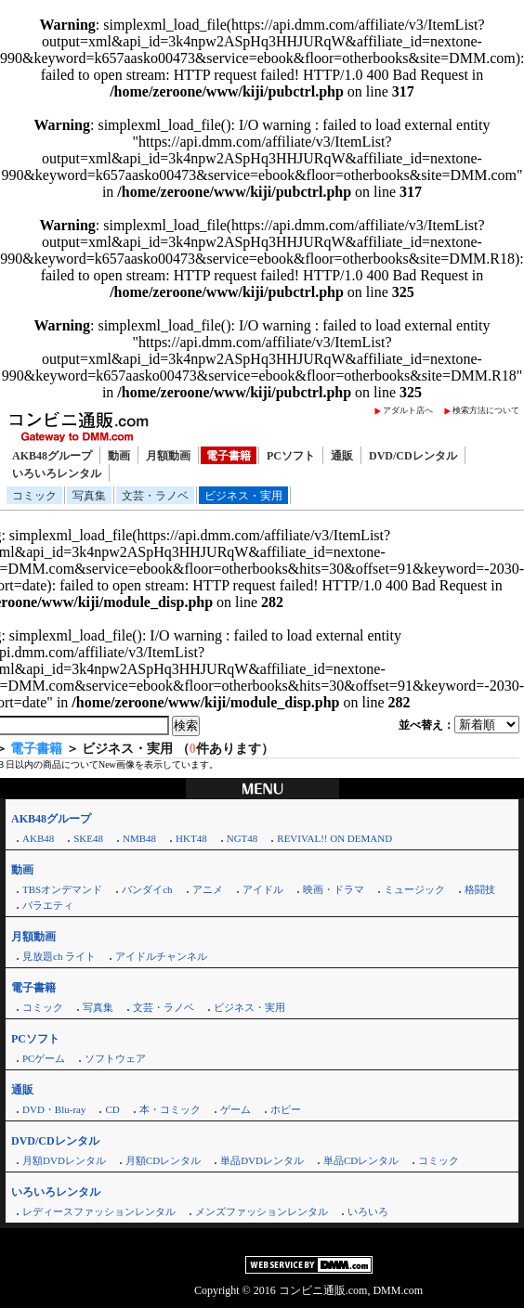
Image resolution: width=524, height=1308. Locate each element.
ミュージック (414, 889)
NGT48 (242, 838)
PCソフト (291, 455)
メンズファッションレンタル (261, 1211)
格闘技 (480, 889)
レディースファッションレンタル (99, 1211)
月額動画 (168, 455)
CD (112, 1109)
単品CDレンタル (361, 1160)
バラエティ (47, 905)
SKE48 (88, 838)
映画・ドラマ (333, 889)
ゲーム (235, 1109)
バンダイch (147, 889)
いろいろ (367, 1211)
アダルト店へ (408, 410)
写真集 (89, 495)
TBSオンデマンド (62, 889)
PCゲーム (43, 1058)
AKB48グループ (52, 455)
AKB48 (38, 838)
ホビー (285, 1109)
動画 (119, 455)
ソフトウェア (115, 1058)
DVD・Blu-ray (53, 1109)
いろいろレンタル (56, 473)
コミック (34, 495)
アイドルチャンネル (161, 956)
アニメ (207, 889)
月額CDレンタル (163, 1160)
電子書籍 (228, 455)
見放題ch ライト (59, 956)
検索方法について (485, 410)
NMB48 (139, 838)
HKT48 (191, 838)
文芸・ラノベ (155, 495)
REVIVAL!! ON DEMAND (334, 838)
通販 (342, 455)
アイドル (262, 889)
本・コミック (170, 1109)
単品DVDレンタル (262, 1160)
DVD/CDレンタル (413, 455)
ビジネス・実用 (243, 495)
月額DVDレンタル (64, 1160)
